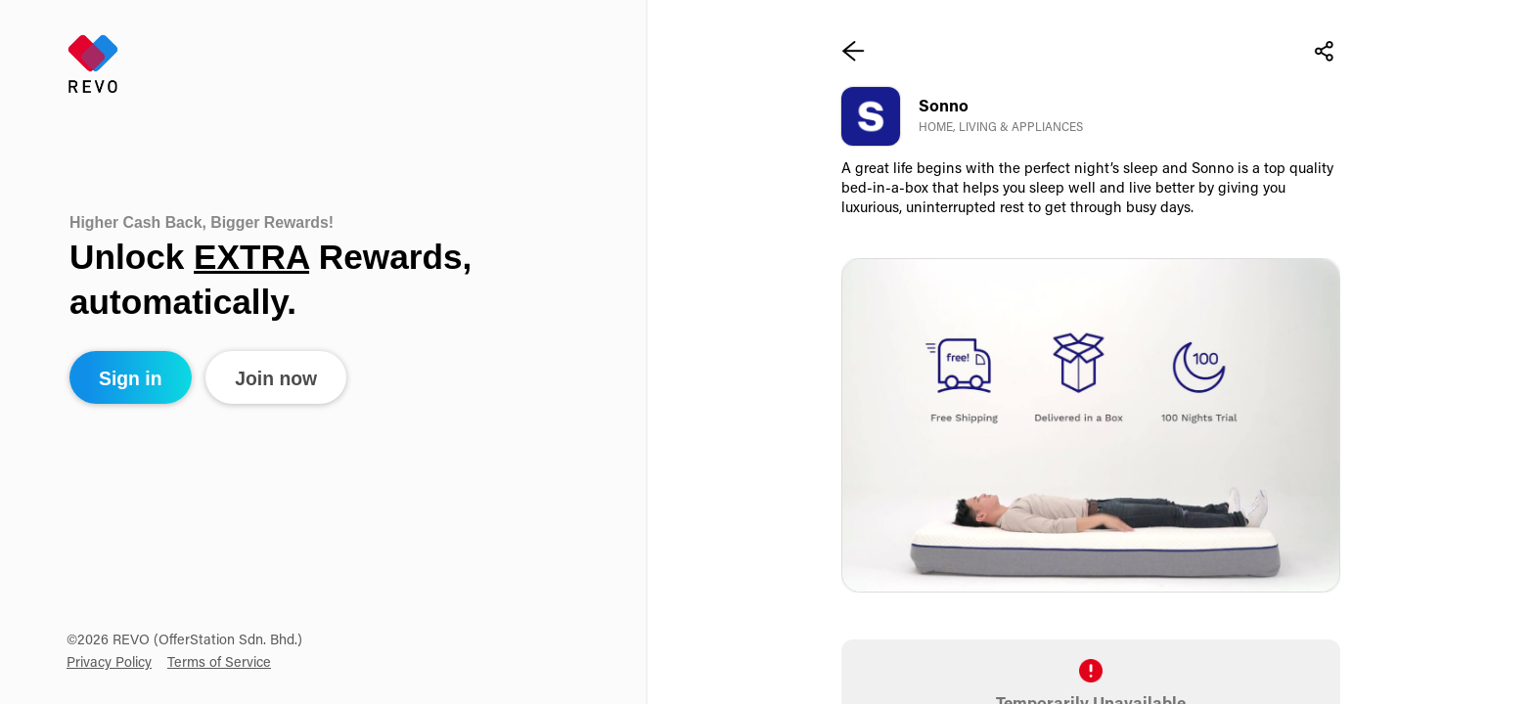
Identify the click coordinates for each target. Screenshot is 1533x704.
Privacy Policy (109, 663)
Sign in (130, 378)
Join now (276, 378)
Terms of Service (219, 663)
